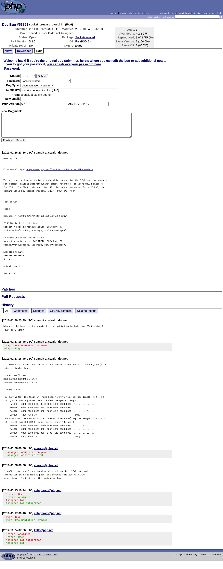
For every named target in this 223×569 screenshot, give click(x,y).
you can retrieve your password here (73, 64)
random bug (209, 13)
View (8, 50)
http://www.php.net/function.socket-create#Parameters (59, 169)
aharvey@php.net (46, 449)
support (123, 13)
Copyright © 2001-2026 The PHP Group (37, 563)
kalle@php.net (43, 536)
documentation (136, 13)
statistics (197, 13)
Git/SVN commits (61, 310)
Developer (24, 50)
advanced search (168, 13)
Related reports (86, 310)
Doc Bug (9, 24)
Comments (21, 310)
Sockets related (85, 37)
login (219, 13)
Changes (39, 310)
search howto (184, 13)
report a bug (151, 13)
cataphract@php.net (47, 492)
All (6, 310)
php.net (114, 13)
